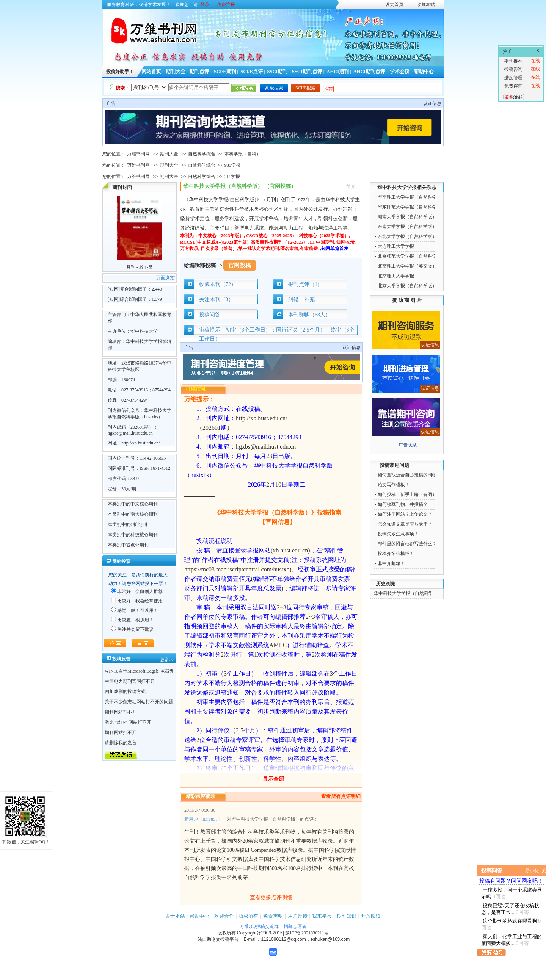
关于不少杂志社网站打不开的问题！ (141, 701)
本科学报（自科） (242, 153)
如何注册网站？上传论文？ (405, 514)
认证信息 (432, 103)
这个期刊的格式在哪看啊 (510, 921)
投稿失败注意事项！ (398, 534)
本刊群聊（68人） (309, 315)
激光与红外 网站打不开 (128, 722)
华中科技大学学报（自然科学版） (408, 593)
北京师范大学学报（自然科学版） (412, 256)
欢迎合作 (224, 916)
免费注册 (226, 4)
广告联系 (408, 445)
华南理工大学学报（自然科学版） (412, 197)
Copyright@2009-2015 (260, 933)
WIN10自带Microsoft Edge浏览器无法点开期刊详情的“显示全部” (169, 671)
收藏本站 (426, 4)
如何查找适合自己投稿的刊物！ (409, 474)
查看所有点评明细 (341, 796)
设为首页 (394, 4)
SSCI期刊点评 (307, 71)
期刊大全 (175, 71)
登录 (204, 4)
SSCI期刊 (277, 71)
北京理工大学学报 (396, 276)
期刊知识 (346, 916)
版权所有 (248, 916)
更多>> (167, 659)
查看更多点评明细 (271, 897)
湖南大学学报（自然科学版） (407, 216)
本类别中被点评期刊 (128, 545)
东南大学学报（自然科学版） (407, 226)
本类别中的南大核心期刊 (133, 514)
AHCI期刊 (337, 71)
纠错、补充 (301, 299)
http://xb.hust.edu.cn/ (140, 443)
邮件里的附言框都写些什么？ (407, 543)
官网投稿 (239, 265)
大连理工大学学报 (396, 246)
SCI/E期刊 (225, 71)
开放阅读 (371, 916)
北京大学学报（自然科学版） (407, 285)
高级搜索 (274, 88)
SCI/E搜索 (305, 88)
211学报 (232, 176)
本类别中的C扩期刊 (127, 524)
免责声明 (273, 916)
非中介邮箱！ (391, 563)
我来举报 (322, 916)
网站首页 (151, 71)
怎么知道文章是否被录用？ (405, 524)
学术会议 (400, 71)
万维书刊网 (138, 153)
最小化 (532, 870)
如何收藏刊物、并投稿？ (403, 504)
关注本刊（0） (216, 299)
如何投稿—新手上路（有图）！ (409, 494)
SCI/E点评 (251, 71)
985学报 (232, 165)
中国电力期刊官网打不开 (130, 681)
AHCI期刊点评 (369, 71)
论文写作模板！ (394, 484)
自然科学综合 (201, 153)
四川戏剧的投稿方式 (125, 691)
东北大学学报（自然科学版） (407, 236)
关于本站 (175, 916)
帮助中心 (424, 71)
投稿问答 (209, 315)
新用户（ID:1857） (203, 819)
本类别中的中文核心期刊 (133, 504)
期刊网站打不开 (120, 712)
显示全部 (273, 779)
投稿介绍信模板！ (396, 553)
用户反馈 (298, 916)
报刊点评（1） (305, 284)
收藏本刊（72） (217, 284)
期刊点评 (199, 71)
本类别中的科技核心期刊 (133, 534)
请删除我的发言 (120, 742)
